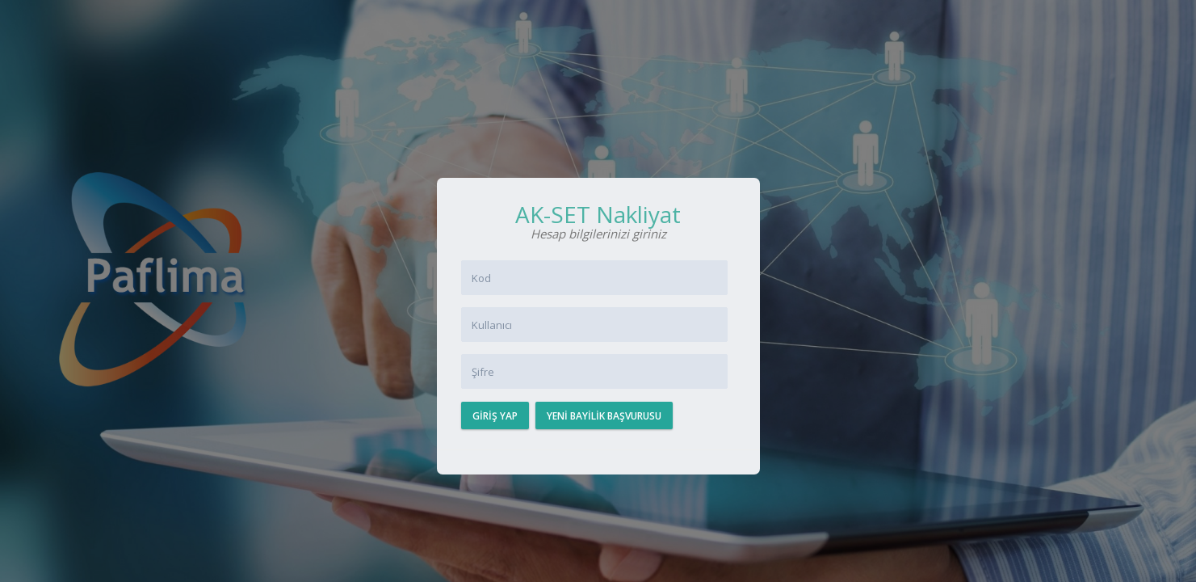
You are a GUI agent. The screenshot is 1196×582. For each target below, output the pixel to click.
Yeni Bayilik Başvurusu (604, 416)
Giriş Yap (495, 416)
